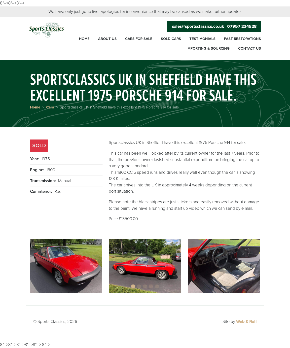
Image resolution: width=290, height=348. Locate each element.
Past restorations (242, 38)
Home (84, 38)
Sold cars (171, 38)
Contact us (249, 48)
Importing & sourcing (208, 48)
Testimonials (202, 38)
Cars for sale (138, 38)
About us (107, 38)
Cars (50, 107)
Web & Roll (246, 321)
